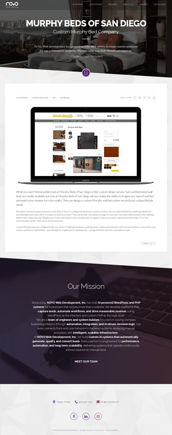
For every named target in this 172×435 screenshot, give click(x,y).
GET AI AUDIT (160, 4)
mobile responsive (40, 98)
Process (112, 4)
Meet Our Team (86, 366)
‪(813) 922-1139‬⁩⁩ (85, 402)
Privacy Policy (99, 430)
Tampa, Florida (63, 402)
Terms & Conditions (112, 430)
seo (54, 98)
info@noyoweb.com (109, 402)
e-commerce (22, 98)
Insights (143, 4)
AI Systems (78, 4)
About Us (128, 4)
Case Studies (95, 4)
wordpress (65, 98)
